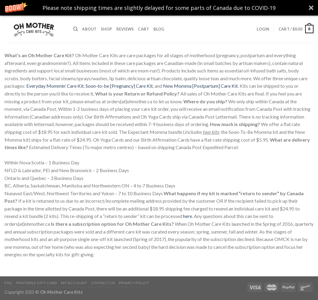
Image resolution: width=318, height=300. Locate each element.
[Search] (75, 29)
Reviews (125, 29)
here (187, 216)
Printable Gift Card (36, 283)
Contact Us (103, 283)
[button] (159, 8)
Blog (159, 29)
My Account (74, 283)
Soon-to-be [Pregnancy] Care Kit (119, 86)
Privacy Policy (134, 283)
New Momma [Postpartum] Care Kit (200, 86)
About (89, 29)
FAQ (8, 283)
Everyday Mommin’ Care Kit (55, 86)
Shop (106, 29)
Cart (143, 29)
